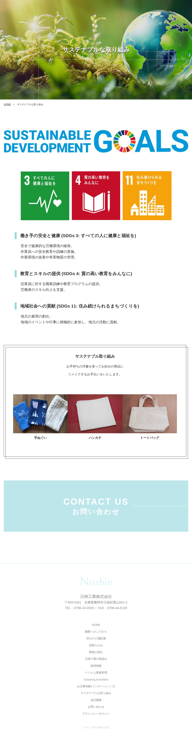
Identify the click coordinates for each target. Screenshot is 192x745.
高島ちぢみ (96, 649)
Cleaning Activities (96, 684)
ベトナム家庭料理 (96, 677)
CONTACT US (96, 509)
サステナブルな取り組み (96, 697)
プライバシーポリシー (96, 718)
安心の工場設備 (96, 643)
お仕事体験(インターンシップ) (96, 690)
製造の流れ (96, 656)
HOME (7, 104)
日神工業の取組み (96, 663)
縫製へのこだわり (96, 636)
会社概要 (96, 704)
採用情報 (96, 670)
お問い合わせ (96, 711)
